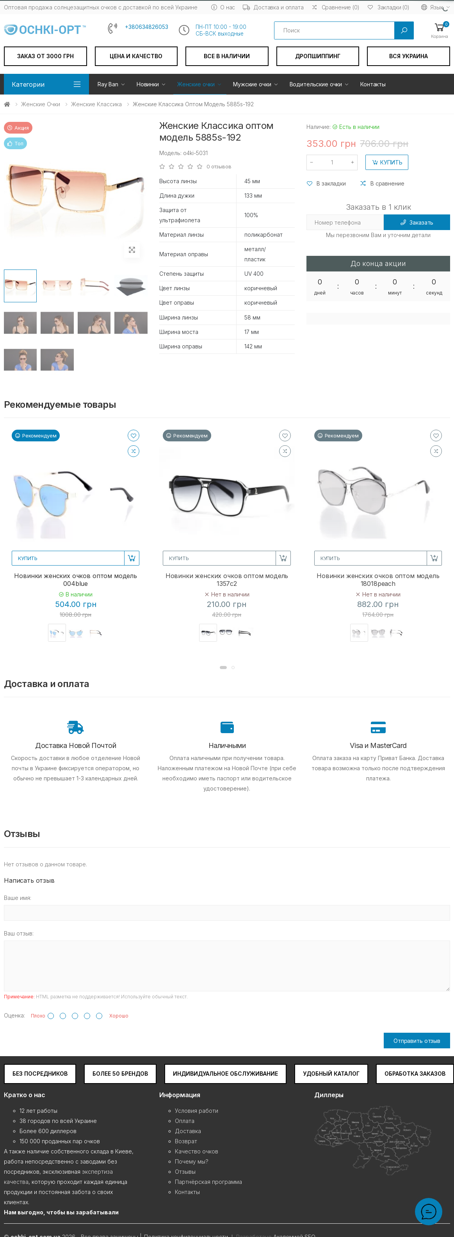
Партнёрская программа (208, 1181)
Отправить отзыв (416, 1040)
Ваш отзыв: (19, 933)
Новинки (148, 84)
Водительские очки (316, 84)
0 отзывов (219, 166)
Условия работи (196, 1110)
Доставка (188, 1131)
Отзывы (185, 1171)
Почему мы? (191, 1161)
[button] (439, 30)
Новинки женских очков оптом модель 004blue (75, 579)
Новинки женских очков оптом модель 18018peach (378, 579)
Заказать (417, 222)
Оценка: (14, 1015)
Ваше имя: (17, 897)
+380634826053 (146, 27)
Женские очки (196, 84)
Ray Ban (108, 84)
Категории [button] (28, 84)
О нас (223, 7)
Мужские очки (252, 84)
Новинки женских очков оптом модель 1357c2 (227, 579)
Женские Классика (96, 104)
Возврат (186, 1141)
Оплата (184, 1120)
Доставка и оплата (273, 7)
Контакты (373, 84)
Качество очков (196, 1151)
